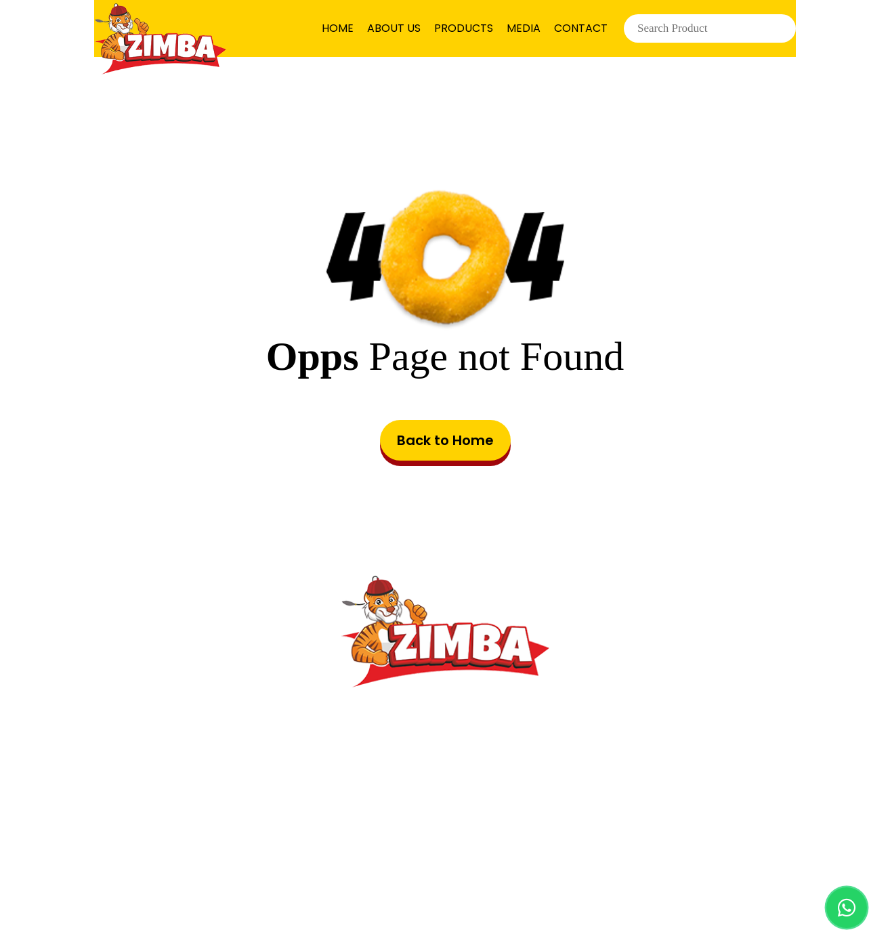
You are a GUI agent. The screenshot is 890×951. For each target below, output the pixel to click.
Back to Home (445, 440)
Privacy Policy (542, 868)
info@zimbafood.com (466, 778)
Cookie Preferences (690, 868)
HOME (338, 28)
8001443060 (479, 807)
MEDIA (524, 28)
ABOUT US (394, 28)
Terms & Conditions (393, 868)
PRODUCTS (463, 28)
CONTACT (581, 28)
